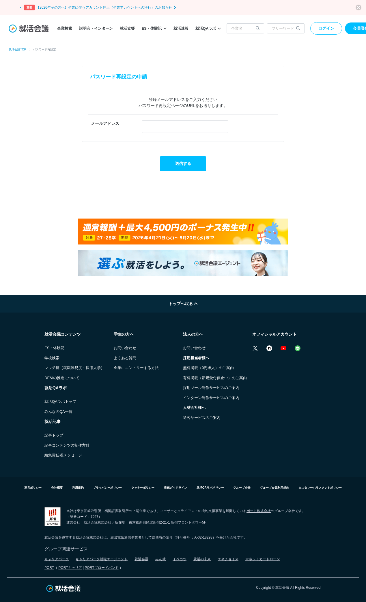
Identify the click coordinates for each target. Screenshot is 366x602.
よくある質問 (125, 358)
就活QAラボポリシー (210, 487)
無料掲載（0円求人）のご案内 (208, 368)
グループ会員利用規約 (274, 487)
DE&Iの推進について (61, 378)
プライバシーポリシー (107, 487)
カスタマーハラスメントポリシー (320, 487)
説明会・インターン (96, 28)
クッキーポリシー (142, 487)
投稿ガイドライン (175, 487)
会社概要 (57, 487)
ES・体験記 (154, 28)
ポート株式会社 (259, 511)
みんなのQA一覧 (58, 411)
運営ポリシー (33, 487)
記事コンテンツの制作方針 (66, 445)
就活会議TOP (17, 49)
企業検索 (64, 28)
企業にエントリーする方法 (136, 368)
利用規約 (78, 487)
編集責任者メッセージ (63, 455)
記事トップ (53, 435)
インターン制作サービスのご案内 (211, 398)
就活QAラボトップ (60, 401)
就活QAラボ (208, 28)
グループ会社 (242, 487)
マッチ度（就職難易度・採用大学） (74, 368)
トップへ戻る (183, 303)
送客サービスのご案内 (202, 417)
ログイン (326, 28)
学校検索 (51, 358)
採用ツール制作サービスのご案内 (211, 387)
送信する (183, 163)
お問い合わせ (125, 348)
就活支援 (127, 28)
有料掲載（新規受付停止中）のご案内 (215, 378)
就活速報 (180, 28)
